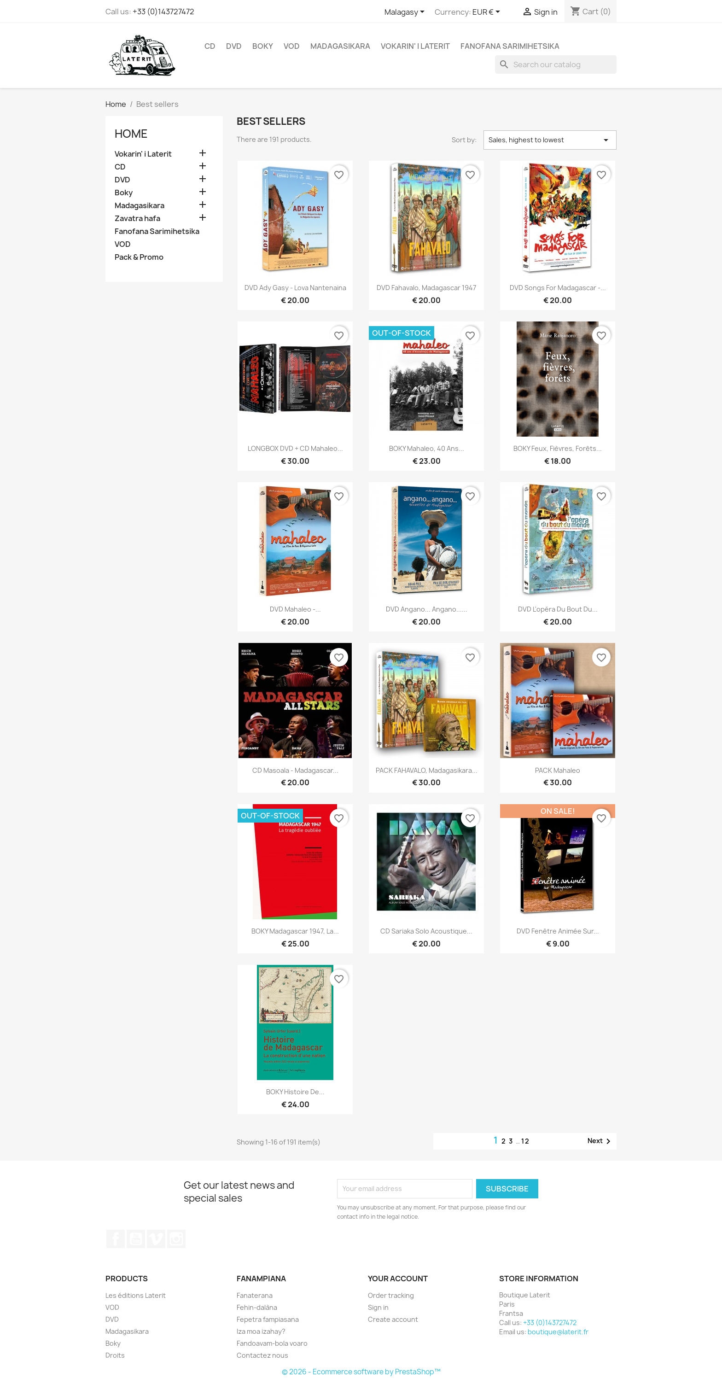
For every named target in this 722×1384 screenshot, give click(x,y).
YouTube (136, 1239)
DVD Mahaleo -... (295, 609)
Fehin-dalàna (257, 1307)
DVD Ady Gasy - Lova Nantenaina (295, 287)
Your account (398, 1278)
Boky (262, 46)
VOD (292, 46)
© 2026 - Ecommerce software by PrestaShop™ (361, 1372)
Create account (393, 1319)
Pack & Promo (139, 257)
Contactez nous (262, 1355)
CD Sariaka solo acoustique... (426, 931)
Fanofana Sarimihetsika (509, 46)
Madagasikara (340, 46)
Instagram (176, 1239)
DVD (234, 46)
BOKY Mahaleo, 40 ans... (426, 448)
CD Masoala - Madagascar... (295, 770)
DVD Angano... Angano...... (426, 609)
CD (209, 46)
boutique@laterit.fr (558, 1331)
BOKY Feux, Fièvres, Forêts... (557, 448)
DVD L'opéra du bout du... (558, 609)
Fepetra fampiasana (268, 1319)
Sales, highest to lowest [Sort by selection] (550, 140)
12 (525, 1141)
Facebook (115, 1239)
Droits (115, 1355)
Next (601, 1141)
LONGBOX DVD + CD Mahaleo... (295, 448)
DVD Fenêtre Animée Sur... (558, 931)
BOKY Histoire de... (295, 1091)
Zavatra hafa (137, 218)
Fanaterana (255, 1295)
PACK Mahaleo (557, 770)
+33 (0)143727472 (163, 11)
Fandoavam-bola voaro (272, 1343)
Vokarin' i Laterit (415, 46)
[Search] (556, 64)
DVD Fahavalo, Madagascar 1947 (426, 287)
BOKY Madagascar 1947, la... (295, 931)
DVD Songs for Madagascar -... (558, 287)
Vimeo (156, 1239)
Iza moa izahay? (261, 1331)
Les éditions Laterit (135, 1295)
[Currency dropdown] (487, 12)
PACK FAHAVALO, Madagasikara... (426, 770)
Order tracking (391, 1295)
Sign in (378, 1307)
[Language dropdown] (406, 12)
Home (131, 133)
